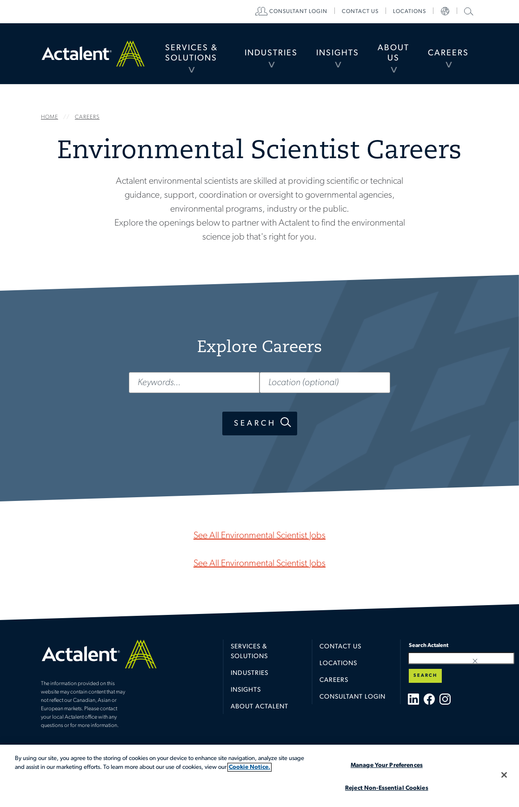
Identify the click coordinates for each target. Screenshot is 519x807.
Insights (337, 53)
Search (255, 423)
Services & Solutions (191, 53)
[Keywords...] (194, 382)
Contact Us (340, 646)
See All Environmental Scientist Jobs (259, 535)
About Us (393, 53)
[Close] (504, 775)
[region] (259, 776)
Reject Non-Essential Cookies (386, 788)
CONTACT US (360, 11)
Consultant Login (298, 11)
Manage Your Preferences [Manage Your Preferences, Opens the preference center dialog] (387, 765)
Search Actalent (467, 10)
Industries (271, 53)
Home (93, 53)
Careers (448, 53)
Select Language (445, 11)
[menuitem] (191, 53)
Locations (409, 11)
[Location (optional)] (325, 382)
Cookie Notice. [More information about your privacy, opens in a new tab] (249, 767)
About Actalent (259, 706)
